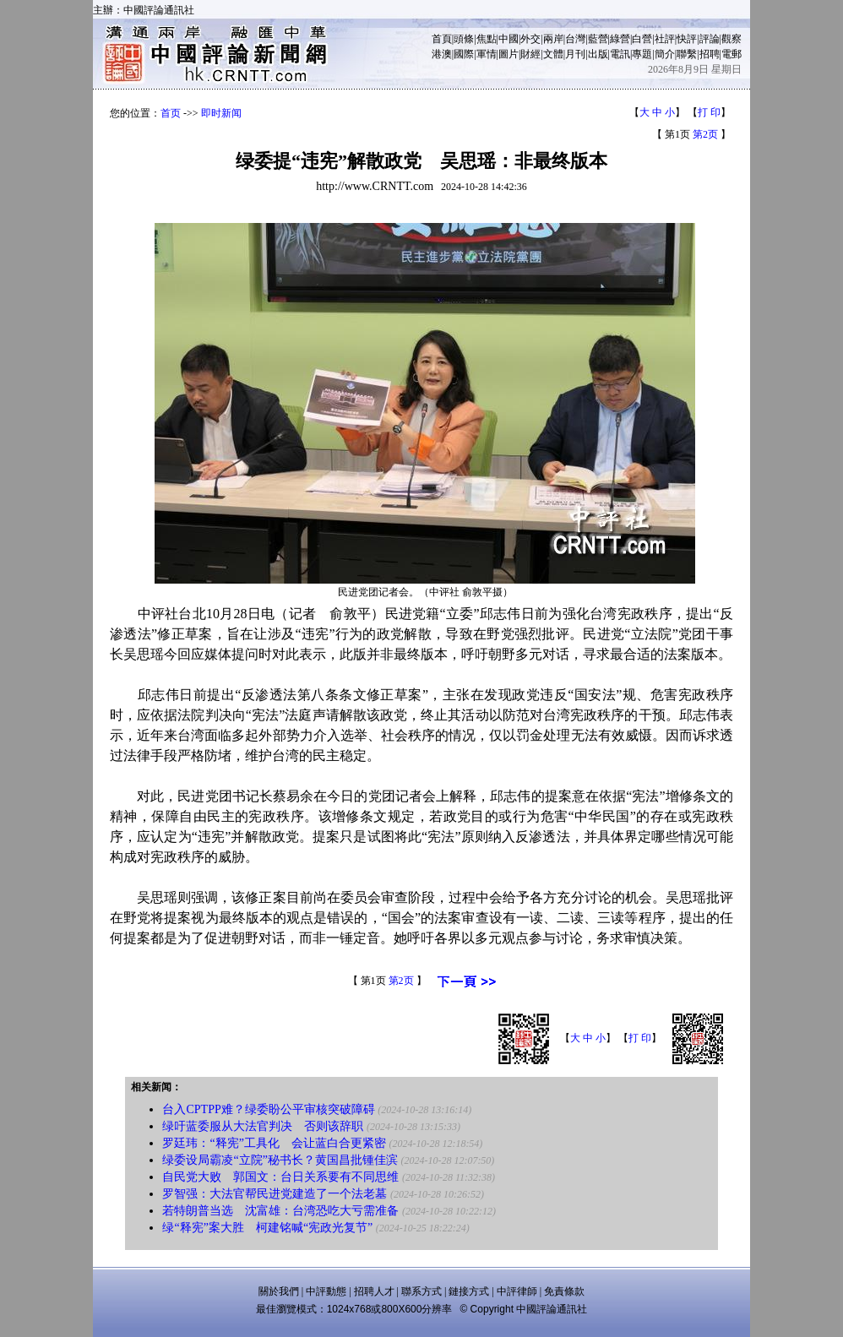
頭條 (464, 39)
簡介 (665, 54)
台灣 (575, 39)
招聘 (709, 54)
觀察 (731, 39)
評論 (709, 39)
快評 (687, 39)
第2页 (705, 134)
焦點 (486, 39)
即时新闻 (221, 113)
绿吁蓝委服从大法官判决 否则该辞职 (262, 1126)
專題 (642, 54)
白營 (642, 39)
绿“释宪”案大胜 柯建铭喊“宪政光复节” (267, 1227)
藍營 (598, 39)
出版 (598, 54)
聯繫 (687, 54)
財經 (530, 54)
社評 (665, 39)
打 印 (709, 112)
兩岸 (553, 39)
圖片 (508, 54)
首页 (170, 113)
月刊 (575, 54)
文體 (553, 54)
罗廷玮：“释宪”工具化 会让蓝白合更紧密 (273, 1143)
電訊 (620, 54)
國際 (464, 54)
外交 (530, 39)
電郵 (731, 54)
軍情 (486, 54)
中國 (508, 39)
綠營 (620, 39)
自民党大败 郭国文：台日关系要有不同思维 (280, 1177)
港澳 (442, 54)
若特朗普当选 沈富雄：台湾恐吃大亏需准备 (280, 1210)
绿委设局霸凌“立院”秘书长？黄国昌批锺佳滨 (279, 1160)
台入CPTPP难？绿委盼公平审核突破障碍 (268, 1109)
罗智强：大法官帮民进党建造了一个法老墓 (274, 1194)
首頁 (442, 39)
